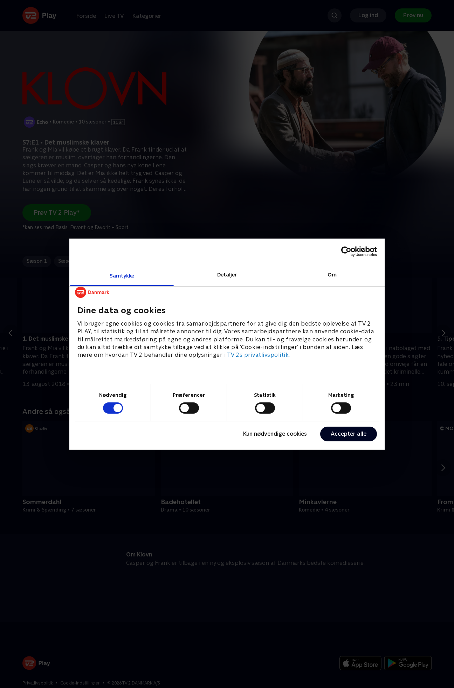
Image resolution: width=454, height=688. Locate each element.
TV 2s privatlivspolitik (258, 355)
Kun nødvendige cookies (275, 433)
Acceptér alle (348, 433)
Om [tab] (332, 274)
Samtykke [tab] (122, 275)
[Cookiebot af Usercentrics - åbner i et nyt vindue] (346, 251)
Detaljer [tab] (227, 274)
